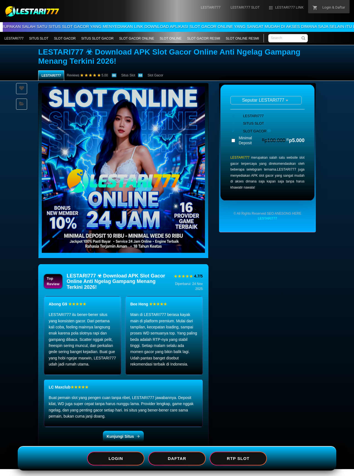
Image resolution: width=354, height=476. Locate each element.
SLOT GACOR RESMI (203, 38)
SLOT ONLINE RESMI (242, 38)
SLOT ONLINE (170, 38)
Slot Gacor (155, 75)
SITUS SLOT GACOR (97, 38)
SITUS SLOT (38, 38)
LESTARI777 (14, 38)
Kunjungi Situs (123, 436)
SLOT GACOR (65, 38)
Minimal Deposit (271, 140)
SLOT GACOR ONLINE (136, 38)
